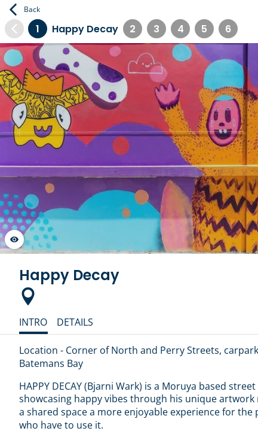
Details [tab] (75, 322)
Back (25, 9)
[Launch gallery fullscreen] (14, 239)
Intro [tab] (33, 322)
